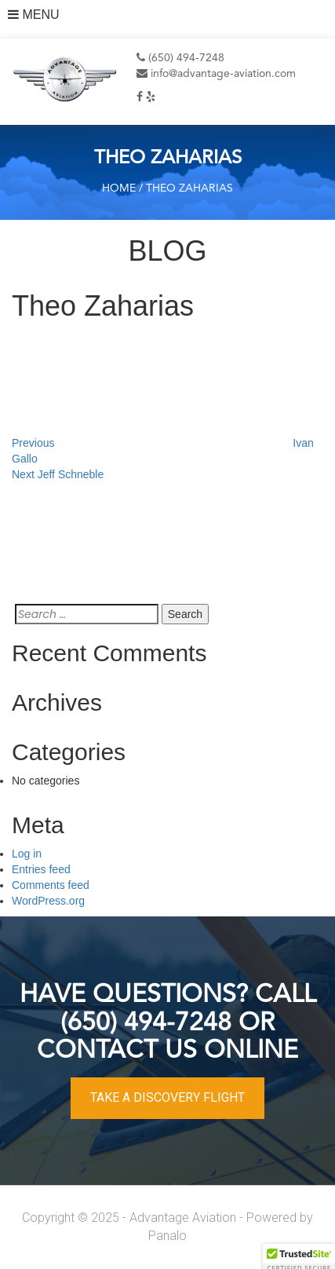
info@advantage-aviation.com (216, 73)
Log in (27, 853)
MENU (34, 14)
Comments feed (50, 885)
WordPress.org (48, 900)
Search (185, 614)
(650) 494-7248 (180, 58)
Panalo (167, 1235)
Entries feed (41, 869)
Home (119, 188)
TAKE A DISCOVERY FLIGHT (167, 1097)
